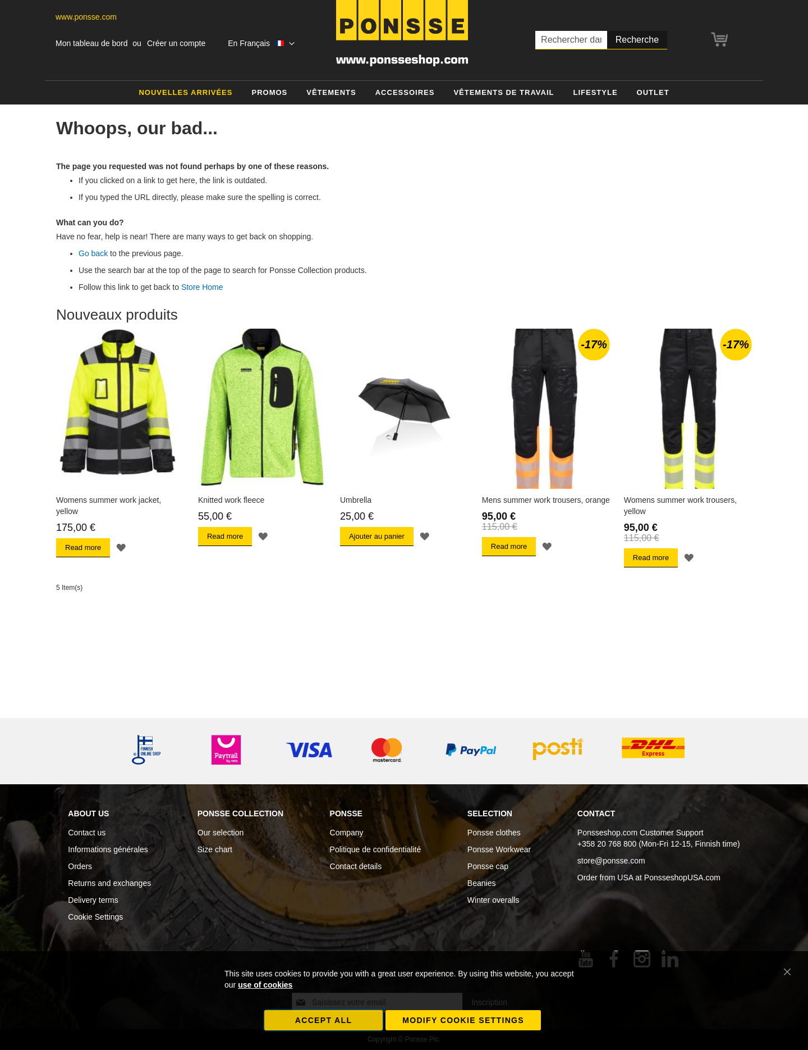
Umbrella (355, 500)
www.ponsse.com (86, 16)
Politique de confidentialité (375, 849)
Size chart (215, 849)
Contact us (86, 832)
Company (347, 832)
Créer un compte (176, 43)
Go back (93, 253)
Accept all (323, 1020)
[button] (261, 44)
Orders (80, 866)
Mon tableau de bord (91, 43)
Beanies (481, 883)
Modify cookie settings (463, 1020)
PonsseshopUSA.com (682, 877)
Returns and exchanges (109, 883)
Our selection (221, 832)
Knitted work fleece (231, 500)
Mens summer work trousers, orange (546, 500)
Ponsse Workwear (499, 849)
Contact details (356, 866)
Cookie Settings (95, 916)
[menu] (404, 93)
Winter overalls (493, 900)
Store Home (202, 287)
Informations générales (108, 849)
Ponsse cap (487, 866)
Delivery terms (93, 900)
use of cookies (265, 984)
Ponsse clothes (494, 832)
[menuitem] (185, 93)
